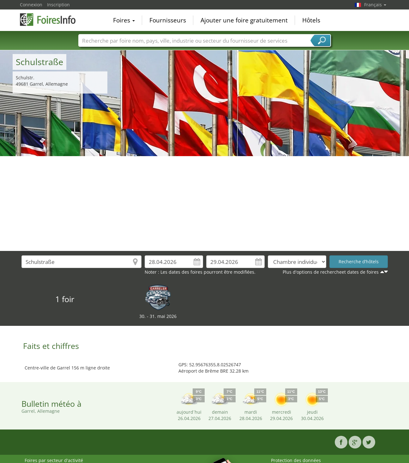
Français (375, 5)
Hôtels (311, 20)
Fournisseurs (167, 20)
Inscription (58, 5)
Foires (124, 20)
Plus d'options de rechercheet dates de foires (331, 272)
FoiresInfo (51, 19)
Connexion (31, 5)
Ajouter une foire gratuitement (244, 20)
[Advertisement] (204, 203)
